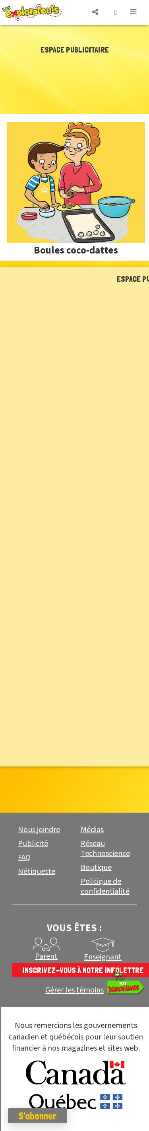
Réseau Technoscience (105, 848)
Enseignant (103, 957)
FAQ (24, 857)
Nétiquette (36, 871)
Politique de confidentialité (105, 886)
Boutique (96, 867)
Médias (92, 829)
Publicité (33, 843)
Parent (46, 956)
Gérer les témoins (74, 990)
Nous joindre (39, 829)
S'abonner (37, 1116)
